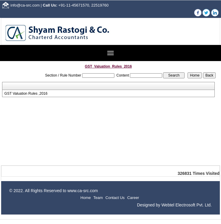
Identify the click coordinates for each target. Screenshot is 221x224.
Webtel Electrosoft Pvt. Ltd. (186, 205)
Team (98, 197)
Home (85, 197)
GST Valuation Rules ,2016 (25, 93)
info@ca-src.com (25, 5)
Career (133, 197)
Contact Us (115, 197)
